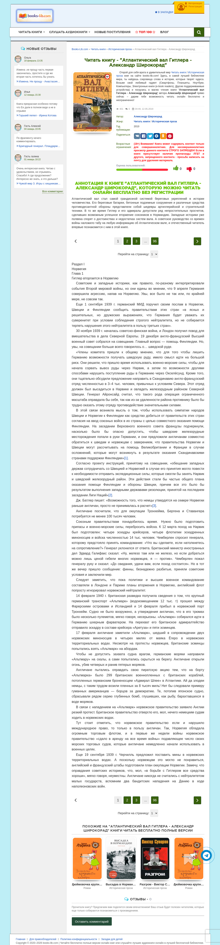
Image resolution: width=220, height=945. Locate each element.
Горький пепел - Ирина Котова (37, 109)
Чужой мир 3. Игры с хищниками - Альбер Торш (39, 177)
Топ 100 (145, 26)
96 (155, 235)
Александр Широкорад (148, 110)
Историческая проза (164, 115)
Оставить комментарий (92, 915)
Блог (164, 26)
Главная (20, 932)
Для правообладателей (42, 932)
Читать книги (178, 66)
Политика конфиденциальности (78, 932)
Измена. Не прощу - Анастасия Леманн (39, 75)
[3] (154, 499)
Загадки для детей (112, 932)
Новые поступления (112, 26)
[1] (126, 451)
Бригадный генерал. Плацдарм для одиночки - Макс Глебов (39, 139)
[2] (110, 489)
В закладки (160, 12)
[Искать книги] (199, 25)
